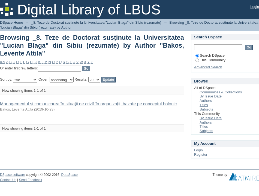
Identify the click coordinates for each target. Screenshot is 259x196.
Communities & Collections (221, 92)
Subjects (206, 109)
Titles (204, 105)
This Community (210, 60)
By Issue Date (211, 96)
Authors (206, 101)
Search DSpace (210, 55)
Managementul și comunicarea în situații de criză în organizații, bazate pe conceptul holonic (88, 104)
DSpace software (12, 175)
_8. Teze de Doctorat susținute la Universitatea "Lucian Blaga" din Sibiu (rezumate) (96, 22)
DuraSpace (69, 175)
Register (200, 154)
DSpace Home (11, 22)
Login (254, 7)
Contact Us (8, 180)
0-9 (2, 62)
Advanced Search (208, 67)
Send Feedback (30, 180)
